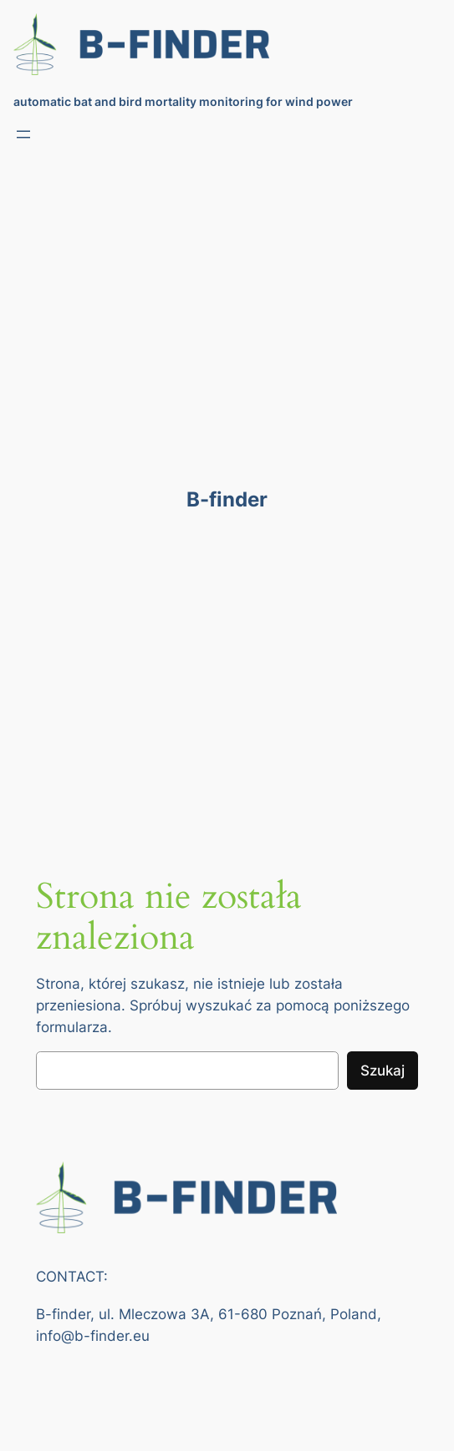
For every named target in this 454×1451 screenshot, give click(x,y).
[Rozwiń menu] (23, 134)
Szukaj (382, 1070)
